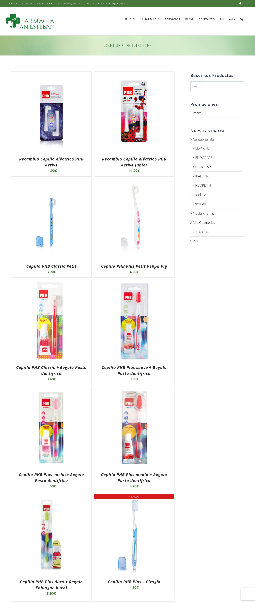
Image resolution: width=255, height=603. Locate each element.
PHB (196, 241)
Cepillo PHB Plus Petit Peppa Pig (134, 266)
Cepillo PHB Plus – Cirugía (134, 581)
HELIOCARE (204, 166)
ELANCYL (202, 148)
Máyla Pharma (204, 213)
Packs (197, 113)
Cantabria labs (204, 139)
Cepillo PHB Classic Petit (51, 266)
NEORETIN (203, 185)
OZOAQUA (201, 232)
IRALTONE (202, 176)
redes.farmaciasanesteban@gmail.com (106, 3)
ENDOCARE (203, 157)
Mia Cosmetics (204, 222)
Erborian (199, 204)
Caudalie (199, 194)
